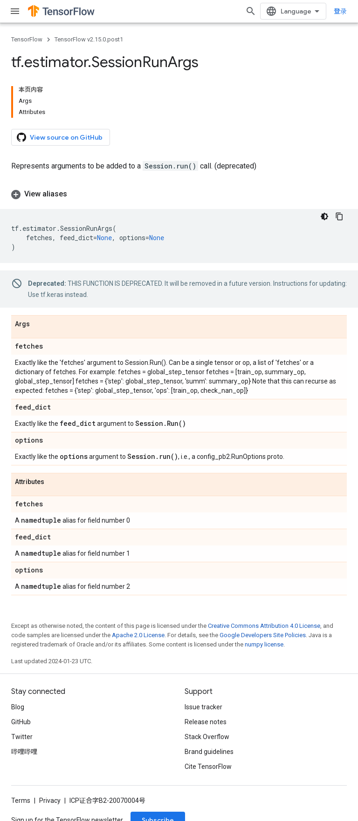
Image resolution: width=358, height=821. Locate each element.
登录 (340, 11)
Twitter (22, 736)
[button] (179, 194)
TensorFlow (26, 39)
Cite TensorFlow (208, 766)
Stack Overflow (207, 736)
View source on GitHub (60, 137)
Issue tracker (203, 707)
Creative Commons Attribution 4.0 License (264, 625)
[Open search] (250, 11)
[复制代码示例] (339, 216)
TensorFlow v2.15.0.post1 (89, 39)
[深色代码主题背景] (324, 216)
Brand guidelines (209, 751)
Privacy (50, 800)
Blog (17, 707)
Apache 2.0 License (138, 635)
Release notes (206, 722)
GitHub (21, 722)
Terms (20, 800)
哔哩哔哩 (24, 751)
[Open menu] (15, 11)
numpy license (264, 644)
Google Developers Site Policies (263, 635)
